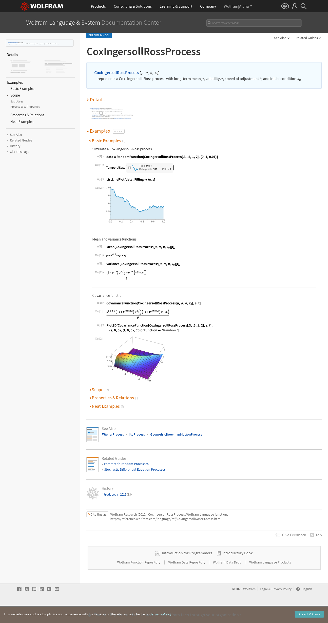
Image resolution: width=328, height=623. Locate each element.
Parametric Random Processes (126, 464)
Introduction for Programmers (187, 568)
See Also (280, 38)
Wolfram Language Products (270, 578)
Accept (309, 618)
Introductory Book (237, 568)
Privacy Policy (281, 605)
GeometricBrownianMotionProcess (176, 434)
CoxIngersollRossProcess (13, 42)
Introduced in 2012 (117, 494)
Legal (264, 605)
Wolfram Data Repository (187, 578)
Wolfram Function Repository (139, 578)
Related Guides (307, 38)
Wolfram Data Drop (227, 578)
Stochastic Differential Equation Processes (135, 469)
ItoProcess (137, 434)
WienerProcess (113, 434)
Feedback (294, 534)
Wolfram (249, 605)
